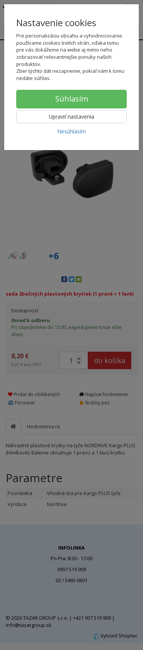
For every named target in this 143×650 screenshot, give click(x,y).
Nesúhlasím (71, 131)
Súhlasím (71, 99)
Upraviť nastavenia (71, 116)
